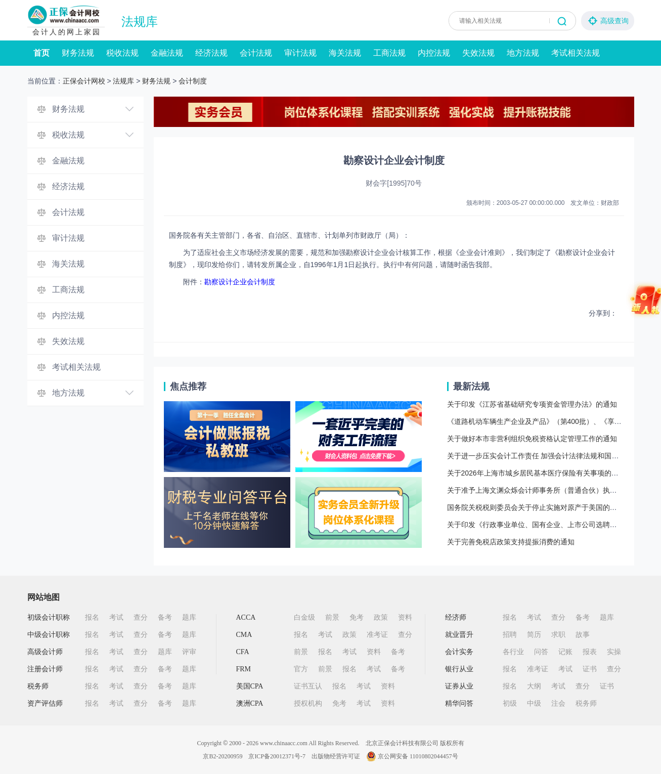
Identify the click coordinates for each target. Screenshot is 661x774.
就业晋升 (459, 634)
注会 (558, 703)
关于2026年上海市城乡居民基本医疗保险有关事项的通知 (536, 473)
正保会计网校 (84, 81)
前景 (332, 617)
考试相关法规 (575, 53)
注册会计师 (45, 669)
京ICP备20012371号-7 (276, 756)
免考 (356, 617)
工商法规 (389, 53)
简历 (534, 634)
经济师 (455, 617)
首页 (41, 53)
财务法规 (78, 53)
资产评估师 (45, 703)
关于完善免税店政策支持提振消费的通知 (511, 542)
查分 (141, 617)
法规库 (139, 21)
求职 (558, 634)
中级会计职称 (48, 634)
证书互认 (308, 686)
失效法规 (478, 53)
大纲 (534, 686)
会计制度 (193, 81)
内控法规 (434, 53)
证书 (590, 669)
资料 (405, 617)
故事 (583, 634)
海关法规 (345, 53)
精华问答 (459, 703)
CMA (244, 634)
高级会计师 (45, 652)
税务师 (38, 686)
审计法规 (300, 53)
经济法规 (211, 53)
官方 (301, 669)
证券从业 (459, 686)
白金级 (304, 617)
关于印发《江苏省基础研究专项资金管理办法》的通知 (532, 404)
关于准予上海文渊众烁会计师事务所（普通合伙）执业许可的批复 (549, 490)
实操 (614, 652)
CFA (242, 652)
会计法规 (256, 53)
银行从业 (459, 669)
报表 (590, 652)
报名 (92, 617)
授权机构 (308, 703)
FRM (243, 669)
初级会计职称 (48, 617)
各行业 (513, 652)
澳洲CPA (249, 703)
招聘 (510, 634)
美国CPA (249, 686)
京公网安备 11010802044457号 (412, 756)
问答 (541, 652)
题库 (189, 617)
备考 (165, 617)
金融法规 (167, 53)
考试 (116, 617)
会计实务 (459, 652)
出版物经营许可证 (336, 756)
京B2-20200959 (222, 756)
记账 (565, 652)
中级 (534, 703)
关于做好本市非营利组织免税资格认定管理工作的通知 (532, 439)
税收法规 (122, 53)
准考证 (377, 634)
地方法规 (523, 53)
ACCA (246, 617)
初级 (510, 703)
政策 (381, 617)
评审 (189, 652)
